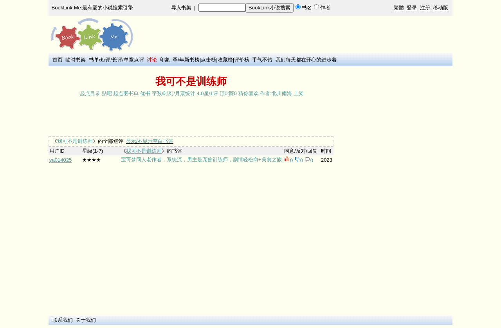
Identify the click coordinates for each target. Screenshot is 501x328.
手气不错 (262, 60)
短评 (105, 60)
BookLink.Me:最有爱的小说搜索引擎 (92, 8)
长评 (117, 60)
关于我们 (86, 320)
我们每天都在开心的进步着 (306, 60)
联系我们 (62, 320)
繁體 (399, 8)
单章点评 (134, 60)
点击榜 (208, 60)
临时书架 (75, 60)
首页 (57, 60)
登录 (412, 8)
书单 (94, 60)
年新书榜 (189, 60)
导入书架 (181, 8)
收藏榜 (225, 60)
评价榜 (241, 60)
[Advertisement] (191, 117)
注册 (425, 8)
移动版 (440, 8)
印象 (165, 60)
